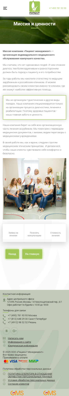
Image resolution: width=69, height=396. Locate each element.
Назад (12, 254)
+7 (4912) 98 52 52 (22, 322)
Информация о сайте (19, 342)
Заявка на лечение (13, 234)
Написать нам (15, 338)
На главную (32, 254)
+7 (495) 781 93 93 (22, 315)
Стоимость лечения (55, 234)
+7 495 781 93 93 (57, 8)
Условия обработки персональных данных (31, 380)
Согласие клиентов (18, 383)
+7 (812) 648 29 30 (27, 318)
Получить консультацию (34, 234)
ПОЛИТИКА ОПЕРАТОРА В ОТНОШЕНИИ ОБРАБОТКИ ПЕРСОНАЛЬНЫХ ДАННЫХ (30, 375)
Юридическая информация (23, 345)
